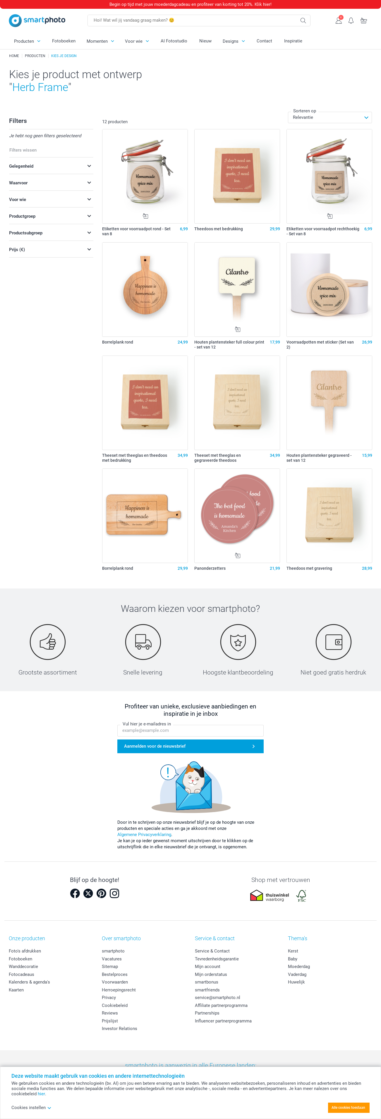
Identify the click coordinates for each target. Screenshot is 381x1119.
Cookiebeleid (115, 1005)
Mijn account (207, 966)
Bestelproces (115, 974)
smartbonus (206, 982)
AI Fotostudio (174, 41)
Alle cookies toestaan (348, 1108)
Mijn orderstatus (211, 974)
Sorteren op (304, 111)
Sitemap (110, 966)
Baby (292, 959)
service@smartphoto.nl (217, 997)
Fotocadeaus (21, 974)
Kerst (293, 951)
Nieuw (205, 41)
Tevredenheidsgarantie (217, 959)
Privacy (109, 997)
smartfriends (207, 990)
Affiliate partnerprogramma (221, 1005)
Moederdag (299, 966)
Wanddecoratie (23, 966)
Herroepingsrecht (119, 990)
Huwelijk (296, 982)
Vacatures (112, 959)
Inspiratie (293, 41)
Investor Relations (119, 1028)
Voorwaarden (115, 982)
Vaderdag (297, 974)
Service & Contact (212, 951)
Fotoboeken (63, 41)
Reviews (110, 1013)
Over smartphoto (121, 938)
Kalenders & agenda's (29, 982)
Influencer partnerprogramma (223, 1021)
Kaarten (16, 990)
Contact (264, 41)
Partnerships (207, 1013)
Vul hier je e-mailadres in (147, 724)
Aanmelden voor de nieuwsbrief (155, 746)
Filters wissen (23, 150)
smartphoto (113, 951)
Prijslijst (110, 1021)
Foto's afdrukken (25, 951)
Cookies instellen (31, 1107)
